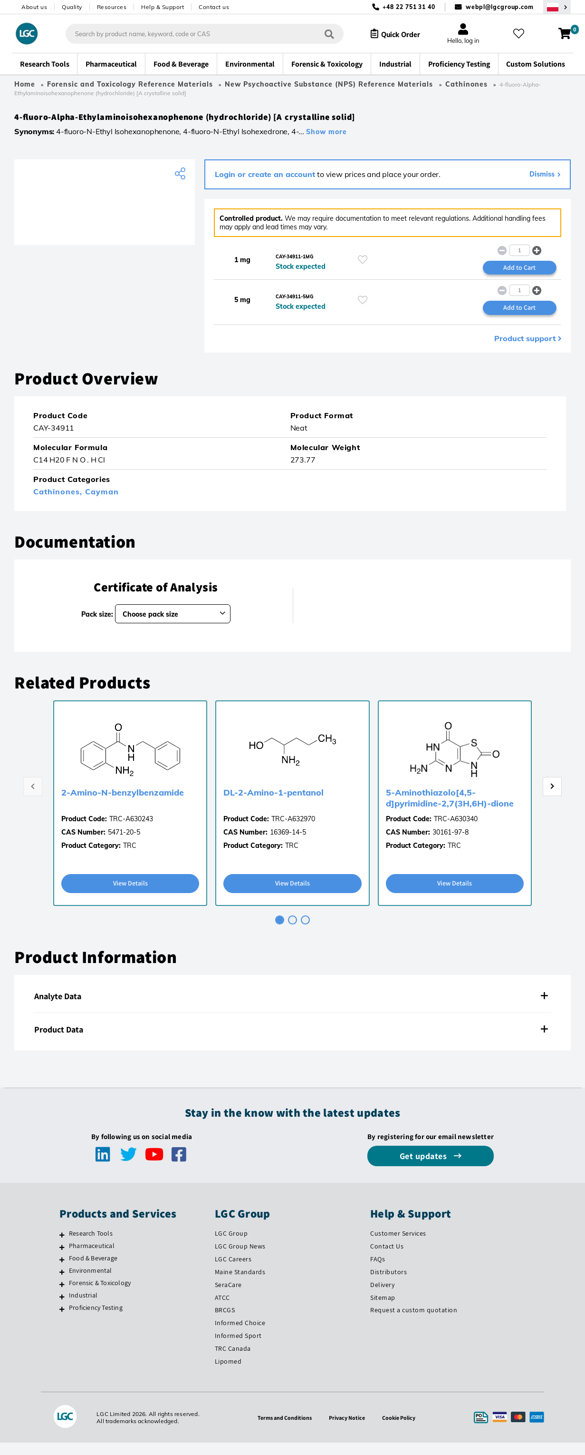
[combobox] (196, 34)
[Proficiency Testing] (62, 1321)
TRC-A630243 (131, 830)
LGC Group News (240, 1258)
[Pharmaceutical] (62, 1259)
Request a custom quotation (413, 1322)
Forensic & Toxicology (100, 1294)
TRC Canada (233, 1361)
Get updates (424, 1167)
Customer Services (398, 1245)
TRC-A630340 (456, 830)
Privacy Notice (348, 1430)
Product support (525, 349)
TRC (129, 856)
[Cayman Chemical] (104, 209)
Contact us (214, 6)
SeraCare (228, 1296)
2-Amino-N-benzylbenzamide (122, 803)
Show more (326, 137)
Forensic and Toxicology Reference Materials (130, 84)
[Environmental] (62, 1283)
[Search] (321, 33)
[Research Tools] (62, 1246)
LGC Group (231, 1245)
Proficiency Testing (96, 1319)
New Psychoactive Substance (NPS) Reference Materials (330, 84)
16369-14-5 (288, 843)
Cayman (102, 502)
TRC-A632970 (293, 830)
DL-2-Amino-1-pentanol (273, 803)
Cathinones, (59, 502)
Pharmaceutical (92, 1257)
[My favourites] (523, 34)
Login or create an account (265, 179)
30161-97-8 (450, 843)
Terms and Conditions (281, 1430)
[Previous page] (32, 797)
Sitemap (382, 1309)
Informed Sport (238, 1348)
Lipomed (228, 1373)
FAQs (377, 1271)
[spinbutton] (519, 257)
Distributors (388, 1283)
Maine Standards (240, 1283)
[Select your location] (557, 7)
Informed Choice (240, 1335)
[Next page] (552, 797)
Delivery (382, 1296)
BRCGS (225, 1322)
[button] (537, 257)
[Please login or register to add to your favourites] (362, 266)
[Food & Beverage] (62, 1271)
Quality (72, 6)
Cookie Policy (404, 1430)
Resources (112, 6)
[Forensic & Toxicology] (62, 1296)
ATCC (222, 1309)
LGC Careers (233, 1271)
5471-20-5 (124, 843)
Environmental (90, 1282)
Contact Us (386, 1258)
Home (24, 84)
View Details (130, 895)
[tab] (279, 931)
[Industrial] (62, 1308)
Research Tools (91, 1245)
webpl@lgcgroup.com (500, 6)
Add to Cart (519, 275)
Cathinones (466, 84)
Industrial (83, 1307)
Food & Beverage (93, 1270)
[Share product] (181, 179)
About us (34, 6)
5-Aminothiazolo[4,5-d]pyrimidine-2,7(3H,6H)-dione (450, 809)
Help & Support (162, 6)
